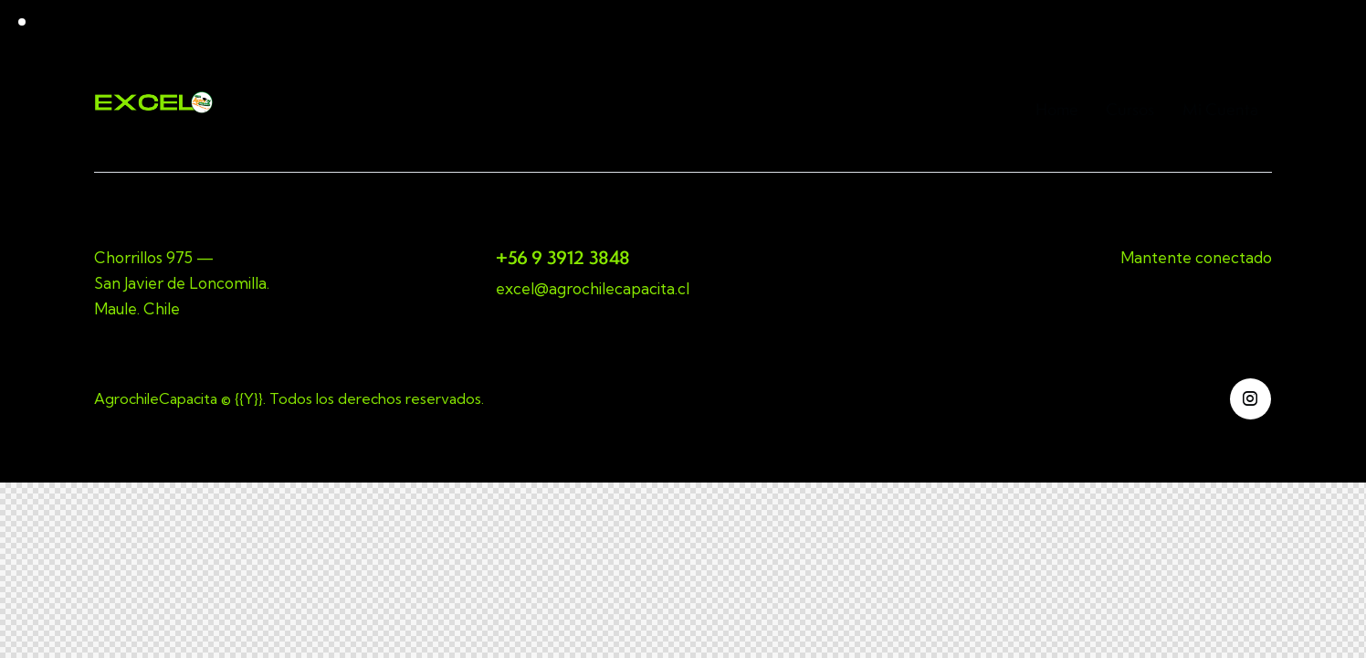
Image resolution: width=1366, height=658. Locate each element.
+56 (513, 257)
